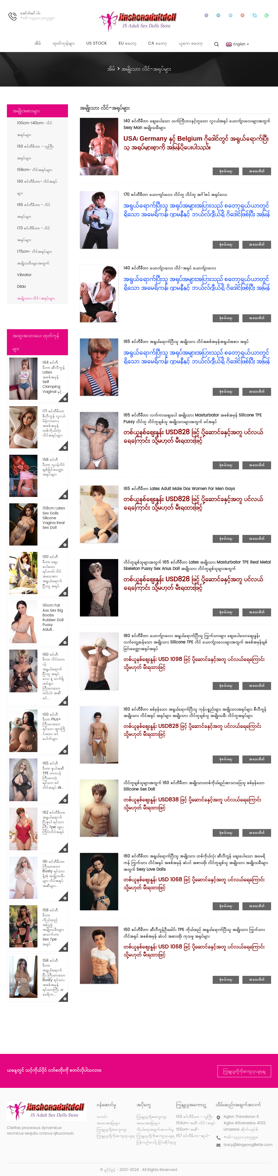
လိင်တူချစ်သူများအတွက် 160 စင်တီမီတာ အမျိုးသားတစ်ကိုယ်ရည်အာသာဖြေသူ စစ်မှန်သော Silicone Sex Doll (192, 785)
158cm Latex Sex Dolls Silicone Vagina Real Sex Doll (53, 517)
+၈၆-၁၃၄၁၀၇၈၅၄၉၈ (241, 1137)
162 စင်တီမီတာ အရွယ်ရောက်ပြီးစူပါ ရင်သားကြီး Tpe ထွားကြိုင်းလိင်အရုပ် (53, 822)
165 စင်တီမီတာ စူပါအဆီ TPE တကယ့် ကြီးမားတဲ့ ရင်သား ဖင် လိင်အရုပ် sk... (53, 775)
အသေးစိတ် (256, 171)
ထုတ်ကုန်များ (64, 43)
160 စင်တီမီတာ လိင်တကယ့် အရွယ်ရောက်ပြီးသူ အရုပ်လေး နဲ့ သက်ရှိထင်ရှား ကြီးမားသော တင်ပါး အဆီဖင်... (53, 676)
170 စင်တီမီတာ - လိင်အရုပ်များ (33, 234)
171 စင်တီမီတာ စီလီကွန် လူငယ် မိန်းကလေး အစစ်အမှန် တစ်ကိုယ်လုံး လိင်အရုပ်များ (53, 423)
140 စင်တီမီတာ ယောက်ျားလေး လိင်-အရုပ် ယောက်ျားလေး (171, 267)
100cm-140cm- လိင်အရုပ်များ (34, 129)
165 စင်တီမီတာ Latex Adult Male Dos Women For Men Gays (183, 488)
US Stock (96, 43)
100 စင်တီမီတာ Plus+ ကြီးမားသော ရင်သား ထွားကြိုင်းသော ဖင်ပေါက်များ (53, 726)
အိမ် (37, 43)
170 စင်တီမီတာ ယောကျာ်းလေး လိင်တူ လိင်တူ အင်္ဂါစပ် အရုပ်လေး (178, 194)
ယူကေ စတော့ (191, 43)
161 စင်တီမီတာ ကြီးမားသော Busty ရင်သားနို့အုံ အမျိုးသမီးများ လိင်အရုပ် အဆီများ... (53, 873)
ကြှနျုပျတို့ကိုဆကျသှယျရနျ (242, 1070)
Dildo (21, 286)
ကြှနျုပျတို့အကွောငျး (112, 1129)
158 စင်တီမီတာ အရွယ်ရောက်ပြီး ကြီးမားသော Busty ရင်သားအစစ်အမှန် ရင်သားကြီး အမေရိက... (53, 977)
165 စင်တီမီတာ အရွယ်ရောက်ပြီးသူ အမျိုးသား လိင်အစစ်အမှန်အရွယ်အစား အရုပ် (190, 341)
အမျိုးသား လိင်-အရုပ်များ (146, 69)
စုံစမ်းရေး (226, 171)
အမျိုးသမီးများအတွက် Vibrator (33, 269)
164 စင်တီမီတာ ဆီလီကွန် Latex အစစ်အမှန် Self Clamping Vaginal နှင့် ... (53, 376)
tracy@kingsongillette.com (248, 1144)
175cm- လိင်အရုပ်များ (34, 251)
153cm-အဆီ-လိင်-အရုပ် (195, 1122)
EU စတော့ (127, 43)
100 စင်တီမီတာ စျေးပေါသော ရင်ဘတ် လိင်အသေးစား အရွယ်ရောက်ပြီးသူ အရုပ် (52, 571)
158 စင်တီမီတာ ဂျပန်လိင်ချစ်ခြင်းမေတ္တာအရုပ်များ (53, 466)
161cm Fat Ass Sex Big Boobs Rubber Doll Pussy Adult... (52, 617)
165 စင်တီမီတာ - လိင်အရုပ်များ (33, 210)
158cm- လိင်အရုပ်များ (34, 169)
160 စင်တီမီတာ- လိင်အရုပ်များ (37, 187)
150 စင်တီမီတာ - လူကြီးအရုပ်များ (35, 152)
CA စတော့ (157, 43)
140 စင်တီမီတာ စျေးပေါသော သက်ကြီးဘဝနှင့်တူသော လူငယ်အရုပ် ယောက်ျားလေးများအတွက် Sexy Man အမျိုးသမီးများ (194, 124)
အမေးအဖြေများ (108, 1122)
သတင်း (102, 1116)
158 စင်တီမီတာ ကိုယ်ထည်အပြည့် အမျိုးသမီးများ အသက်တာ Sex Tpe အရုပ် (53, 927)
